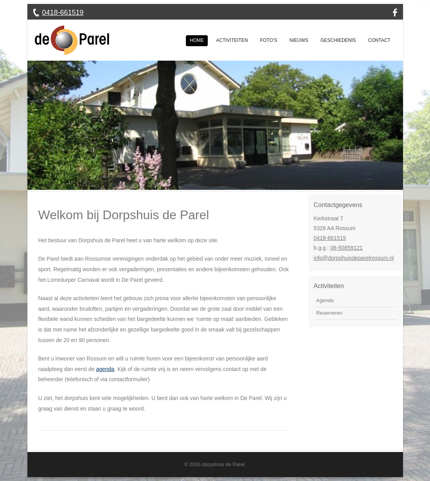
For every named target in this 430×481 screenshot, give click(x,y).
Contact (379, 40)
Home (197, 40)
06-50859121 (346, 248)
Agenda (325, 300)
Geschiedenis (338, 40)
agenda (105, 369)
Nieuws (299, 40)
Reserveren (329, 313)
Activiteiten (232, 40)
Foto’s (268, 40)
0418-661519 (63, 12)
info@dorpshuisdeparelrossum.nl (354, 258)
